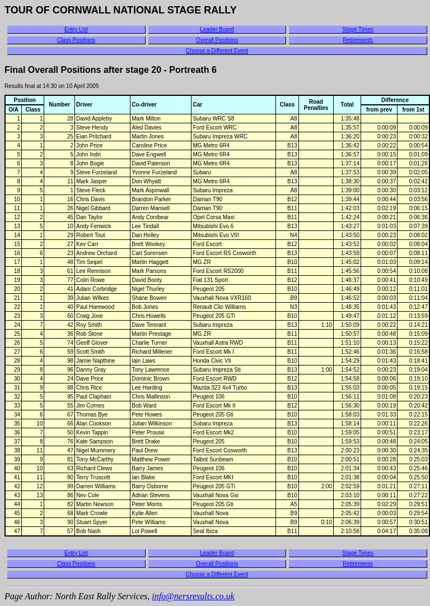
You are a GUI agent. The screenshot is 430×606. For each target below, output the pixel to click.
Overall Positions (217, 40)
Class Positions (76, 40)
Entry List (76, 29)
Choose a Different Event (217, 51)
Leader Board (217, 29)
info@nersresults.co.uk (193, 596)
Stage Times (357, 29)
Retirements (358, 40)
